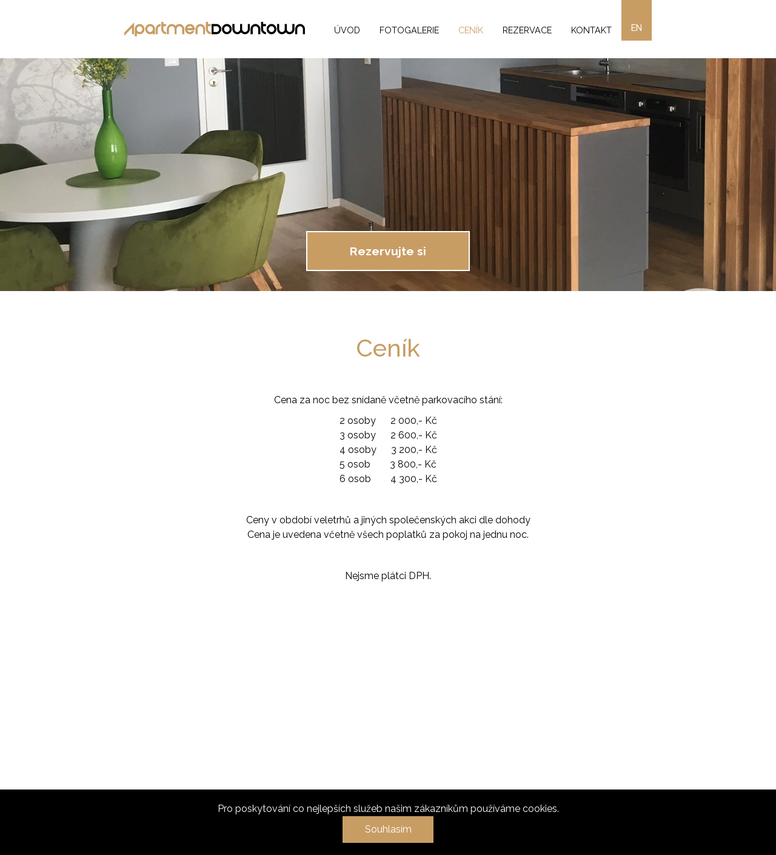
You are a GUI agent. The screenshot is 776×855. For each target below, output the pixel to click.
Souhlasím (388, 829)
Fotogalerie (409, 30)
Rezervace (527, 30)
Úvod (347, 30)
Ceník (470, 30)
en (636, 27)
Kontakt (591, 30)
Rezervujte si (388, 251)
